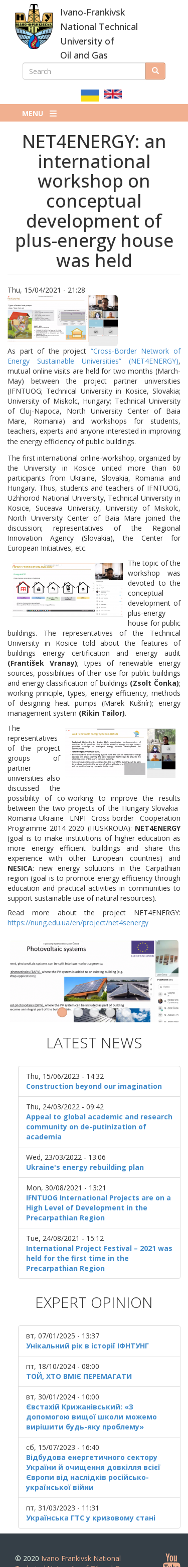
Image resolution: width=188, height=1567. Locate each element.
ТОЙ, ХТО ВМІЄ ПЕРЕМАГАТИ (79, 1354)
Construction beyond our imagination (94, 1064)
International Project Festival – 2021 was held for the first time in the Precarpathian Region (99, 1236)
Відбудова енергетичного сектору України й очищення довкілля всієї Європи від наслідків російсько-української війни (93, 1450)
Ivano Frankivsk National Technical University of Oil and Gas (71, 1541)
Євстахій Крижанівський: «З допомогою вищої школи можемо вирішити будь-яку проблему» (91, 1394)
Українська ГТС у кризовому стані (90, 1495)
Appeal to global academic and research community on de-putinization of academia (99, 1104)
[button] (94, 320)
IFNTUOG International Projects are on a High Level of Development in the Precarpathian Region (98, 1185)
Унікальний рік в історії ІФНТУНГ (87, 1323)
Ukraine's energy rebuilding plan (85, 1145)
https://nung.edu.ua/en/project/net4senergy (78, 922)
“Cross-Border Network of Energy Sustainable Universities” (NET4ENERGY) (94, 356)
